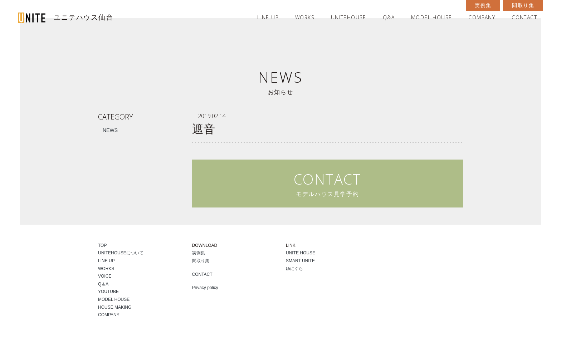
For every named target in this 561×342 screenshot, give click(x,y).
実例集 (483, 5)
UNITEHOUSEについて (120, 252)
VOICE (104, 276)
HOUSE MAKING (114, 307)
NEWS (110, 130)
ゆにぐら (294, 268)
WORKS (304, 17)
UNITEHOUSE (348, 17)
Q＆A (103, 284)
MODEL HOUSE (431, 17)
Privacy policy (205, 287)
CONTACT (524, 17)
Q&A (389, 17)
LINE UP (268, 17)
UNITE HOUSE (300, 252)
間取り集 (523, 5)
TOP (102, 245)
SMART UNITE (300, 260)
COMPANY (481, 17)
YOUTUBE (108, 291)
